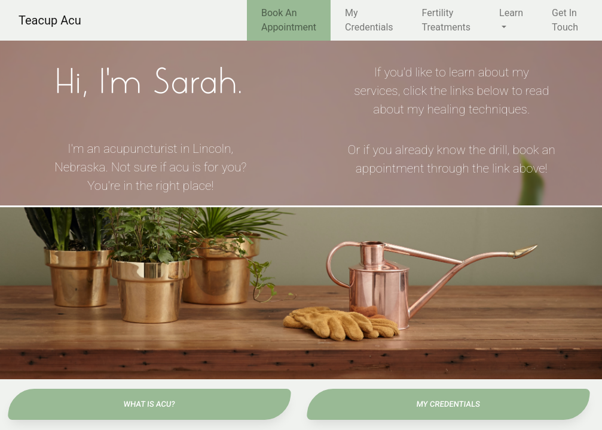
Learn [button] (511, 13)
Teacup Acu (50, 20)
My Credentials (369, 20)
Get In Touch (565, 20)
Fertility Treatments (446, 20)
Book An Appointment (288, 20)
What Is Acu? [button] (149, 404)
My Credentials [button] (447, 404)
